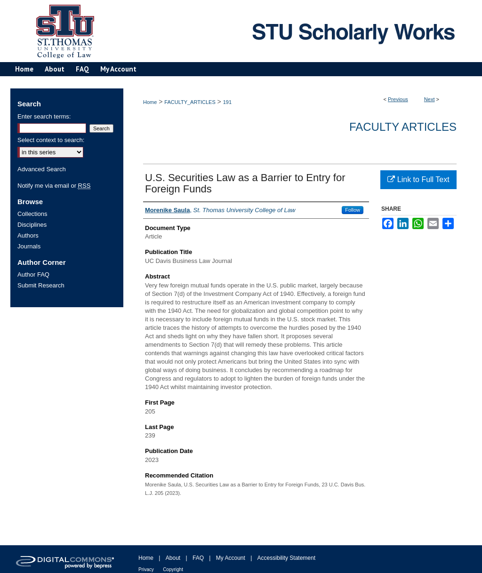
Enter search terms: (44, 116)
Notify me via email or (53, 185)
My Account (230, 558)
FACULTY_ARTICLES (189, 102)
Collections (32, 213)
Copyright (173, 569)
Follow (352, 210)
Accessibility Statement (286, 558)
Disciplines (32, 224)
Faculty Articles (403, 126)
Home (150, 102)
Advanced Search (41, 169)
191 (227, 102)
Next (429, 99)
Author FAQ (33, 274)
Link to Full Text (418, 179)
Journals (28, 246)
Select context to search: (50, 139)
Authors (28, 235)
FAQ (198, 558)
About (173, 558)
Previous (398, 99)
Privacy (146, 569)
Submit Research (40, 285)
